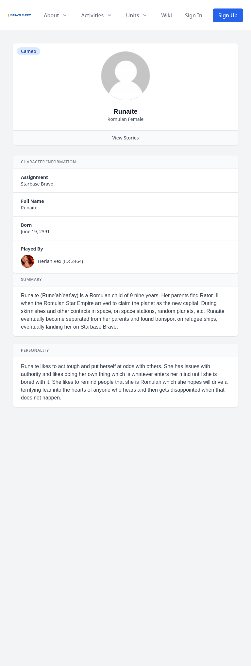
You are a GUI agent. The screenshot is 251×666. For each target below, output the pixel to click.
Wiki (166, 15)
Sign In (193, 15)
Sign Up (228, 15)
